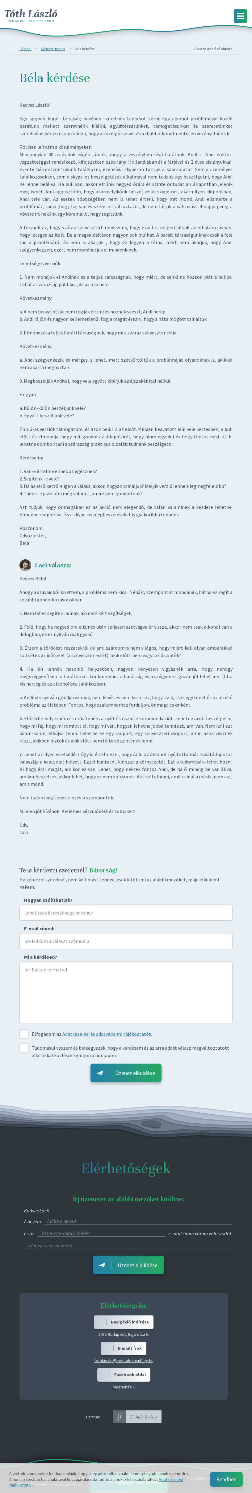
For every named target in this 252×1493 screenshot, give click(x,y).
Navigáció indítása (130, 1322)
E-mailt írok (130, 1348)
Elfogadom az (46, 1034)
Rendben (226, 1479)
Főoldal (25, 48)
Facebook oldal (130, 1374)
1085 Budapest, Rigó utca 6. (123, 1334)
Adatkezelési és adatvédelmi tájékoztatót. (107, 1034)
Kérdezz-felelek (53, 48)
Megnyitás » (124, 1387)
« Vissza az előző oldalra (213, 48)
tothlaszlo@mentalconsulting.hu (123, 1360)
